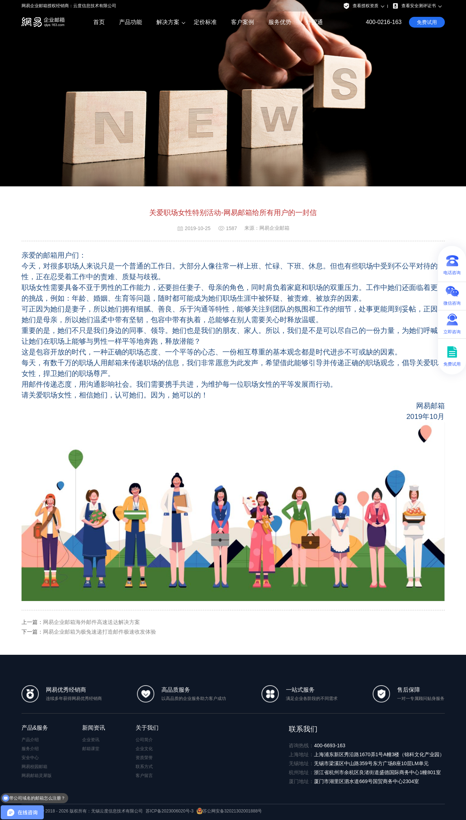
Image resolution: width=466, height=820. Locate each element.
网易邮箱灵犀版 (37, 775)
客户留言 (144, 775)
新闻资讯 (93, 728)
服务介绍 (30, 748)
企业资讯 (90, 739)
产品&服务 (35, 728)
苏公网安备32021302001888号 (229, 811)
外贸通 (314, 22)
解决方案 (167, 22)
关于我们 (147, 728)
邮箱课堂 (90, 748)
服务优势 (279, 22)
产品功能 (130, 22)
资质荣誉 (144, 757)
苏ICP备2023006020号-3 (169, 811)
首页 (99, 22)
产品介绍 (30, 739)
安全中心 (30, 757)
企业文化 (144, 748)
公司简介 (144, 739)
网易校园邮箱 (34, 766)
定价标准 (205, 22)
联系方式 (144, 766)
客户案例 (242, 22)
